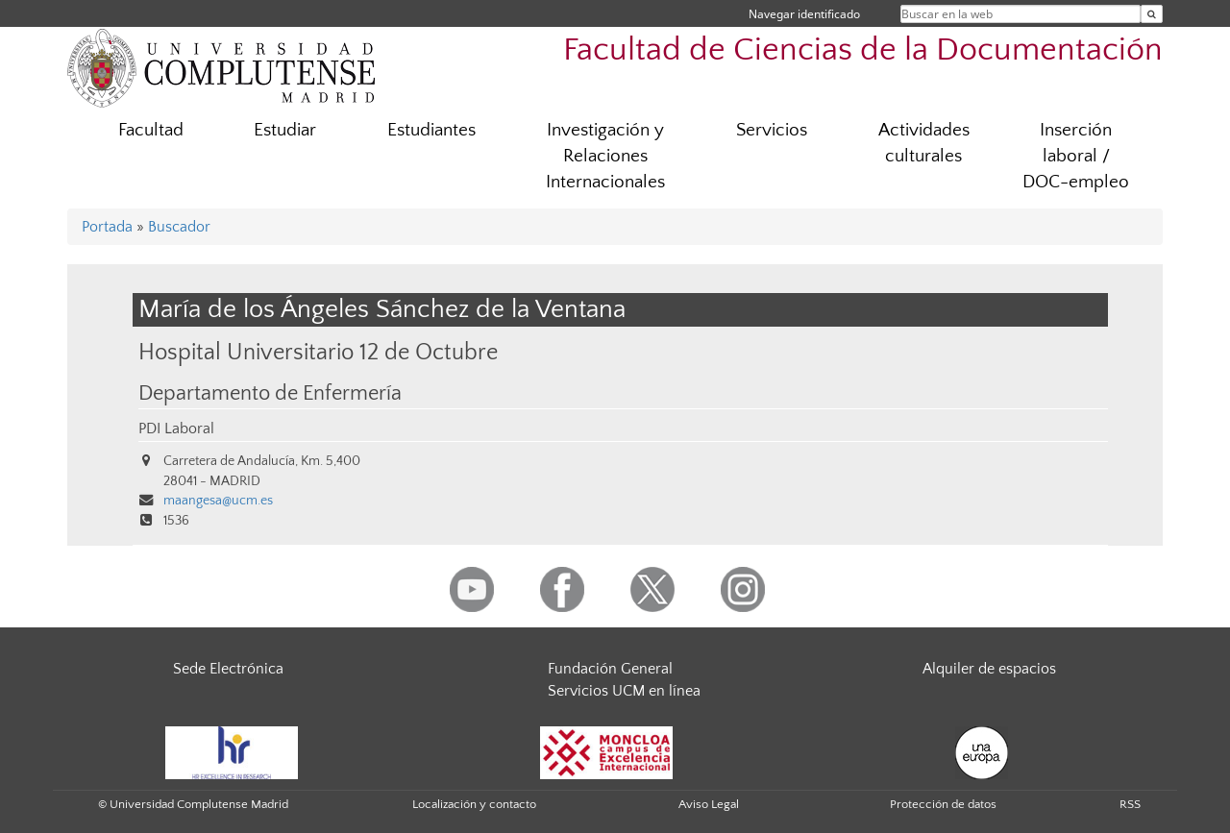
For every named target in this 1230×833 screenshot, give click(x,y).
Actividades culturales (924, 143)
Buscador (179, 226)
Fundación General (610, 668)
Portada (107, 226)
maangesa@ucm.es (218, 500)
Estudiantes (431, 130)
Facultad (151, 130)
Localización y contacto (474, 804)
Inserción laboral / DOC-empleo (1075, 156)
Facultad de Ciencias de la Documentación (863, 50)
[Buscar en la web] (1152, 14)
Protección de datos (943, 804)
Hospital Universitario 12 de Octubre (318, 352)
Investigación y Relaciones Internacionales (605, 156)
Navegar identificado (804, 14)
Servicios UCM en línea (624, 690)
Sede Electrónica (228, 668)
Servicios (771, 130)
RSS (1130, 804)
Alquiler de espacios (989, 668)
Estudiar (285, 130)
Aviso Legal (708, 804)
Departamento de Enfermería (270, 393)
